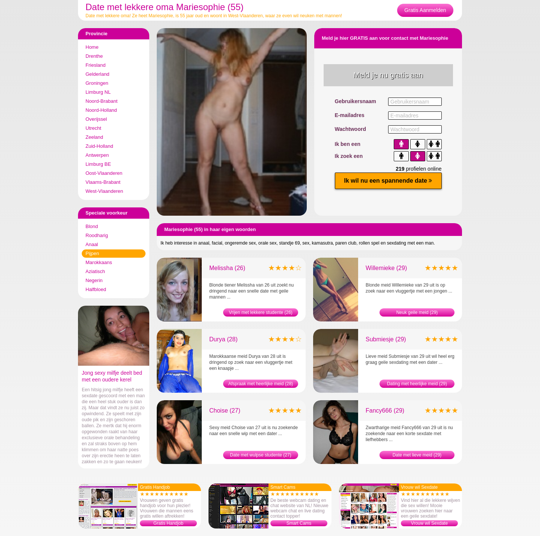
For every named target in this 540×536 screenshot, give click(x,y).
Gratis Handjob (168, 523)
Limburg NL (98, 92)
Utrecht (93, 128)
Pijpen (92, 253)
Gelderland (98, 74)
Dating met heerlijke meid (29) (417, 383)
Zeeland (94, 137)
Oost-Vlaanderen (104, 173)
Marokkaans (99, 262)
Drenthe (94, 56)
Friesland (95, 65)
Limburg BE (98, 164)
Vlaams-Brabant (103, 182)
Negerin (94, 280)
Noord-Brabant (101, 101)
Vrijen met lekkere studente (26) (260, 312)
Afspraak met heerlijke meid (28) (260, 383)
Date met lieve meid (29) (417, 455)
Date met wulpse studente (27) (260, 455)
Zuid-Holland (99, 146)
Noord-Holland (101, 110)
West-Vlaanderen (104, 191)
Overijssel (96, 119)
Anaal (92, 244)
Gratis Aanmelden (425, 10)
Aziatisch (95, 271)
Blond (92, 226)
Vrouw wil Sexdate (429, 523)
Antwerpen (97, 155)
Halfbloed (96, 289)
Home (92, 47)
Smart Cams (299, 523)
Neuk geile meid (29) (417, 312)
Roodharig (97, 235)
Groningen (97, 83)
